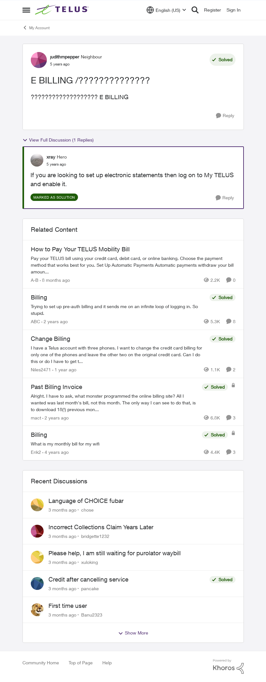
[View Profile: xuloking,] (37, 557)
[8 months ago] (55, 280)
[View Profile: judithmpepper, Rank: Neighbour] (39, 60)
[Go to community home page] (62, 10)
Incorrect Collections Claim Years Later (100, 527)
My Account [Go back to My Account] (36, 27)
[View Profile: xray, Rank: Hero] (36, 160)
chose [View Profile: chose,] (87, 510)
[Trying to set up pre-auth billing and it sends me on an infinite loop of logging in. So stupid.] (118, 309)
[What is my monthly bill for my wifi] (115, 443)
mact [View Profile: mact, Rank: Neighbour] (36, 417)
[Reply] (225, 115)
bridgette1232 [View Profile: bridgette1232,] (95, 536)
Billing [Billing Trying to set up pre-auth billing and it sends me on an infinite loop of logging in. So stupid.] (39, 297)
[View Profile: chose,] (37, 504)
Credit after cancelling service (88, 579)
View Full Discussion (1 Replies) (58, 140)
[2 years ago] (54, 321)
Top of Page (81, 662)
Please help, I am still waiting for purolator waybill (114, 553)
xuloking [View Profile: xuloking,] (89, 562)
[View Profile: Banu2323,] (37, 609)
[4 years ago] (55, 452)
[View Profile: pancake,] (37, 583)
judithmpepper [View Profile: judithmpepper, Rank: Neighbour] (64, 56)
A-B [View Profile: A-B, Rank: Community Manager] (35, 280)
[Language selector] (166, 10)
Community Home (40, 662)
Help (107, 662)
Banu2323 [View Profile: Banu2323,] (91, 614)
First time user (67, 605)
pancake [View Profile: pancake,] (90, 588)
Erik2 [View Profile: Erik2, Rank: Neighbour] (36, 452)
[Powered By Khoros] (228, 666)
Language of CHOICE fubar (86, 500)
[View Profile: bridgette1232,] (37, 531)
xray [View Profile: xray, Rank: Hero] (51, 157)
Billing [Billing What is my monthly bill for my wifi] (39, 434)
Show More (133, 633)
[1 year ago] (64, 369)
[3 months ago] (62, 509)
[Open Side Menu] (26, 10)
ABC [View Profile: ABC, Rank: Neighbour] (35, 321)
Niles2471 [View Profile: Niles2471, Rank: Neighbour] (41, 369)
